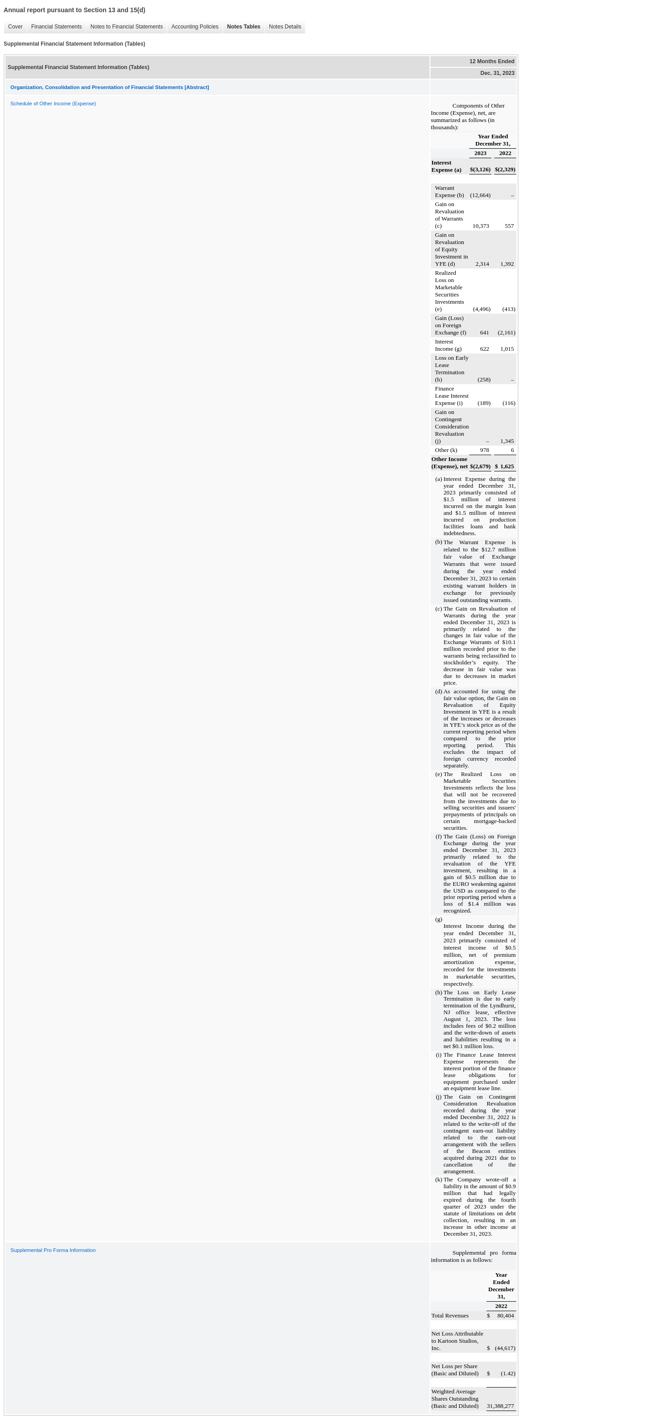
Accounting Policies (192, 27)
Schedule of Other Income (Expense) (53, 103)
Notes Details (282, 27)
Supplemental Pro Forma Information (53, 1250)
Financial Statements (54, 27)
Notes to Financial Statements (124, 27)
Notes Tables (241, 27)
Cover (13, 27)
